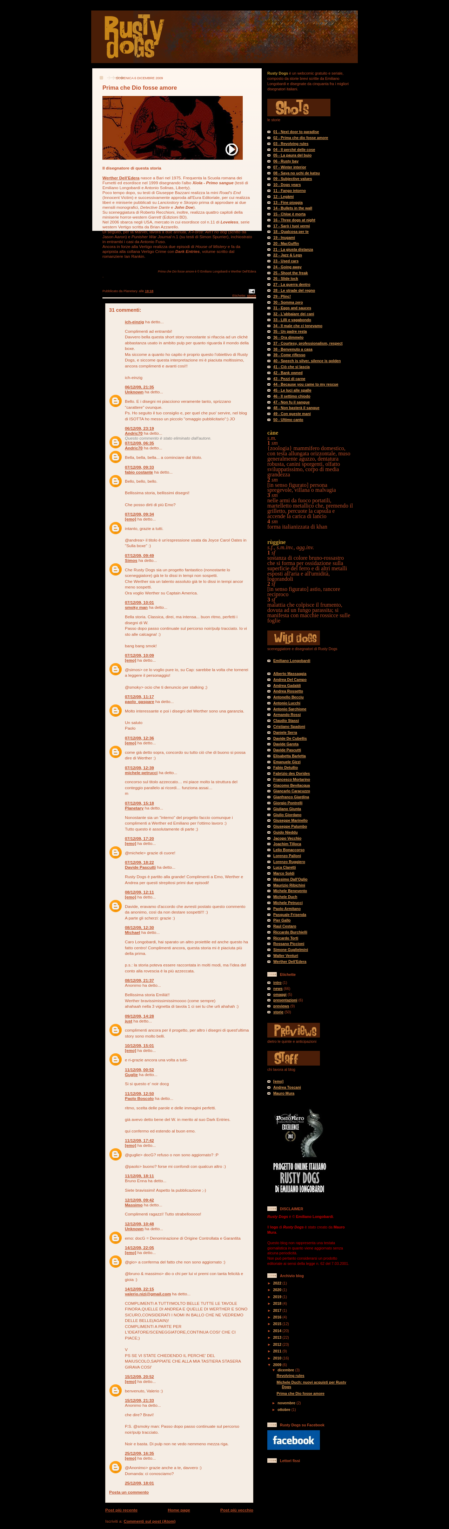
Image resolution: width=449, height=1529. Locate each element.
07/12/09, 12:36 (139, 738)
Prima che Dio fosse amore (300, 1393)
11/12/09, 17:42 (139, 1140)
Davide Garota (286, 744)
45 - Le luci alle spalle (292, 390)
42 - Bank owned (288, 373)
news (278, 988)
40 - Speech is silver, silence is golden (307, 361)
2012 (277, 1344)
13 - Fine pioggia (288, 202)
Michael (132, 932)
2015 (277, 1324)
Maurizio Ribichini (289, 885)
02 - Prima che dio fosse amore (300, 138)
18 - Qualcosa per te (291, 231)
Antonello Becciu (288, 697)
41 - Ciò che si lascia (291, 367)
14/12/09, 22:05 (139, 1247)
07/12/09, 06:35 (139, 443)
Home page (179, 1510)
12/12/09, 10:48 (139, 1223)
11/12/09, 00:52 (139, 1069)
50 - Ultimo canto (288, 420)
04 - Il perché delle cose (294, 149)
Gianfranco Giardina (291, 797)
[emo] (130, 519)
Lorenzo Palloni (287, 856)
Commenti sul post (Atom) (150, 1521)
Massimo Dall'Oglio (290, 879)
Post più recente (121, 1510)
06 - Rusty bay (286, 161)
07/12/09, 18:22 (139, 862)
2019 (277, 1297)
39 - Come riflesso (289, 355)
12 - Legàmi (283, 196)
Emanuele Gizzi (287, 762)
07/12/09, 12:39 (139, 767)
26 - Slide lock (285, 278)
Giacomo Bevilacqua (291, 785)
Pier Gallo (282, 920)
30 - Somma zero (288, 302)
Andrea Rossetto (288, 691)
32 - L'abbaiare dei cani (293, 314)
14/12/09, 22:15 (139, 1289)
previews (281, 1006)
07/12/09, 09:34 (139, 514)
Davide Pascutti (140, 867)
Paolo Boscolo (139, 1098)
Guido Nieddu (285, 832)
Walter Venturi (285, 955)
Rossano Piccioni (288, 944)
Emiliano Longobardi (291, 661)
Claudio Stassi (286, 720)
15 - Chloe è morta (289, 214)
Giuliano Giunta (287, 809)
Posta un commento (129, 1492)
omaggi (280, 994)
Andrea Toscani (287, 1087)
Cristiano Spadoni (289, 726)
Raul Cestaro (284, 926)
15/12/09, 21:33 (139, 1400)
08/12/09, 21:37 (139, 980)
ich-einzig (134, 321)
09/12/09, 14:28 (139, 1016)
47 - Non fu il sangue (291, 402)
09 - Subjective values (292, 179)
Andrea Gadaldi (287, 685)
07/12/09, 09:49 (139, 555)
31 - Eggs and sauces (292, 308)
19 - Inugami (284, 237)
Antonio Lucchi (286, 703)
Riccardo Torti (285, 938)
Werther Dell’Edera (121, 177)
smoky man (136, 607)
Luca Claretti (284, 867)
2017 (277, 1310)
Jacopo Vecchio (287, 838)
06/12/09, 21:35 (139, 387)
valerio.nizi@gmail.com (148, 1294)
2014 (277, 1331)
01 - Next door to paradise (296, 132)
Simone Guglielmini (290, 950)
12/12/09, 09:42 (139, 1200)
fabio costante (139, 472)
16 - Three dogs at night (294, 220)
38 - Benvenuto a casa (293, 349)
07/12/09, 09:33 (139, 467)
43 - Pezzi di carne (289, 379)
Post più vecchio (236, 1510)
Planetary (134, 808)
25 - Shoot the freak (290, 273)
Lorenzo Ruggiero (289, 862)
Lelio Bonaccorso (288, 850)
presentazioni (285, 1000)
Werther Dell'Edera (289, 961)
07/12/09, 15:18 (139, 803)
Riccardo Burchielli (290, 932)
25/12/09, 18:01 (139, 1483)
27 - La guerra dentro (291, 284)
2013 (277, 1337)
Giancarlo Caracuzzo (291, 791)
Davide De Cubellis (290, 738)
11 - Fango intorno (289, 190)
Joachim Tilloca (287, 844)
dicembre (286, 1370)
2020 (277, 1290)
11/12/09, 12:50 (139, 1093)
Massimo (134, 1205)
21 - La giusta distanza (293, 249)
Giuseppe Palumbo (290, 826)
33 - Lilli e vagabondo (292, 320)
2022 (277, 1283)
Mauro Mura (283, 1093)
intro (277, 982)
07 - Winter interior (289, 167)
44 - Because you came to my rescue (305, 384)
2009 (277, 1365)
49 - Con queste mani (292, 414)
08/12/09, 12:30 (139, 927)
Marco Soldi (283, 873)
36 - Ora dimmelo (288, 337)
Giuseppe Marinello (290, 820)
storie (251, 295)
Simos (131, 560)
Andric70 (134, 433)
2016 (277, 1317)
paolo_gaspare (139, 701)
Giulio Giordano (287, 815)
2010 (277, 1358)
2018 (277, 1303)
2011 (277, 1351)
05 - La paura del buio (292, 155)
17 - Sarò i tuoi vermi (291, 226)
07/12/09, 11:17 (139, 696)
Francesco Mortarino (291, 779)
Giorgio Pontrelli (287, 803)
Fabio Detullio (285, 767)
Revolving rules (290, 1375)
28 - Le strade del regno (294, 290)
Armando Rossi (287, 714)
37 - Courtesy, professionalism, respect (308, 343)
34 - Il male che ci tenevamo (297, 326)
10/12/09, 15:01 (139, 1045)
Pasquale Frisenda (289, 914)
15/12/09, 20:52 (139, 1376)
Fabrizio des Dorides (291, 773)
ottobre (284, 1409)
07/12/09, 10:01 (139, 602)
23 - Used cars (286, 261)
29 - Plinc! (282, 296)
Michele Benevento (290, 891)
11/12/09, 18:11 (139, 1175)
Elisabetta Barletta (289, 756)
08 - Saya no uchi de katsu (296, 173)
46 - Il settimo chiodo (291, 396)
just (128, 1021)
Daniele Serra (285, 732)
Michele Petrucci (288, 903)
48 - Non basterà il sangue (296, 408)
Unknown (134, 392)
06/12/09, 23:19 (139, 428)
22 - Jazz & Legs (287, 255)
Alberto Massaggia (289, 673)
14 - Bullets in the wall (292, 208)
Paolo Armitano (287, 909)
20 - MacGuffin (286, 243)
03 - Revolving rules (290, 144)
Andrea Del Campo (290, 679)
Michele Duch (285, 897)
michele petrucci (141, 772)
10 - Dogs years (287, 184)
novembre (286, 1403)
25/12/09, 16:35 (139, 1453)
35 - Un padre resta (290, 331)
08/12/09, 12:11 (139, 892)
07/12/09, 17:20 (139, 838)
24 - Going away (287, 267)
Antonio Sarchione (289, 709)
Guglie (131, 1074)
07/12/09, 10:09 (139, 655)
